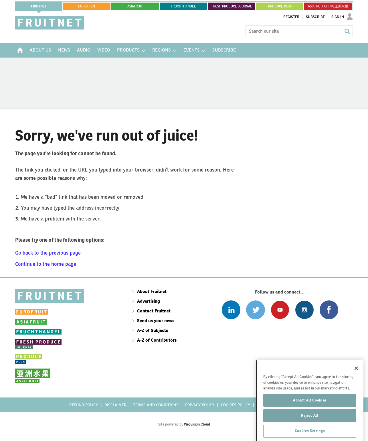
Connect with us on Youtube (280, 309)
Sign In (337, 17)
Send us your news (155, 321)
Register (291, 17)
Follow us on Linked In (231, 309)
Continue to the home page (45, 264)
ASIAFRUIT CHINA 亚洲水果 (328, 6)
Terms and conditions (156, 404)
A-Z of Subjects (152, 330)
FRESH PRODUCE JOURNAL (231, 6)
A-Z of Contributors (157, 340)
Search (347, 31)
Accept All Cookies (310, 420)
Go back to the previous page (48, 252)
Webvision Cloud (197, 424)
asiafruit (135, 6)
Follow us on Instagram (304, 309)
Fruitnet (39, 6)
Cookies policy (235, 404)
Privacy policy (199, 404)
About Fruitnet (152, 291)
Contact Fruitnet (154, 311)
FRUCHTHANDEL (183, 6)
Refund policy (83, 404)
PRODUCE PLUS (280, 6)
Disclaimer (115, 404)
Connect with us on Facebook (329, 309)
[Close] (356, 388)
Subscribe (315, 17)
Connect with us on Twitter (255, 309)
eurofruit (87, 6)
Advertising (148, 301)
